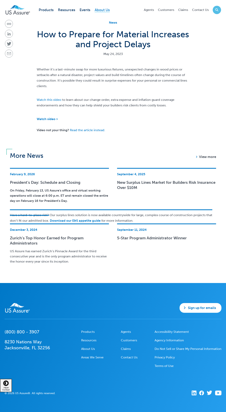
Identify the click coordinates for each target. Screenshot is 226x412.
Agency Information (169, 340)
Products (46, 10)
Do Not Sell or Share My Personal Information (188, 349)
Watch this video (49, 100)
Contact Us (200, 10)
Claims (183, 10)
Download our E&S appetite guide (75, 220)
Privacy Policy (165, 357)
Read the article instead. (87, 130)
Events (85, 10)
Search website (215, 10)
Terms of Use (164, 366)
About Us (102, 10)
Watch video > (47, 119)
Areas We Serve (92, 357)
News (113, 22)
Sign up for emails (202, 308)
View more (207, 157)
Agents (149, 10)
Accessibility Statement (172, 332)
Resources (66, 10)
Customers (166, 10)
